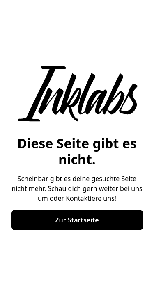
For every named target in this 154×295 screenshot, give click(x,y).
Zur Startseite (77, 220)
